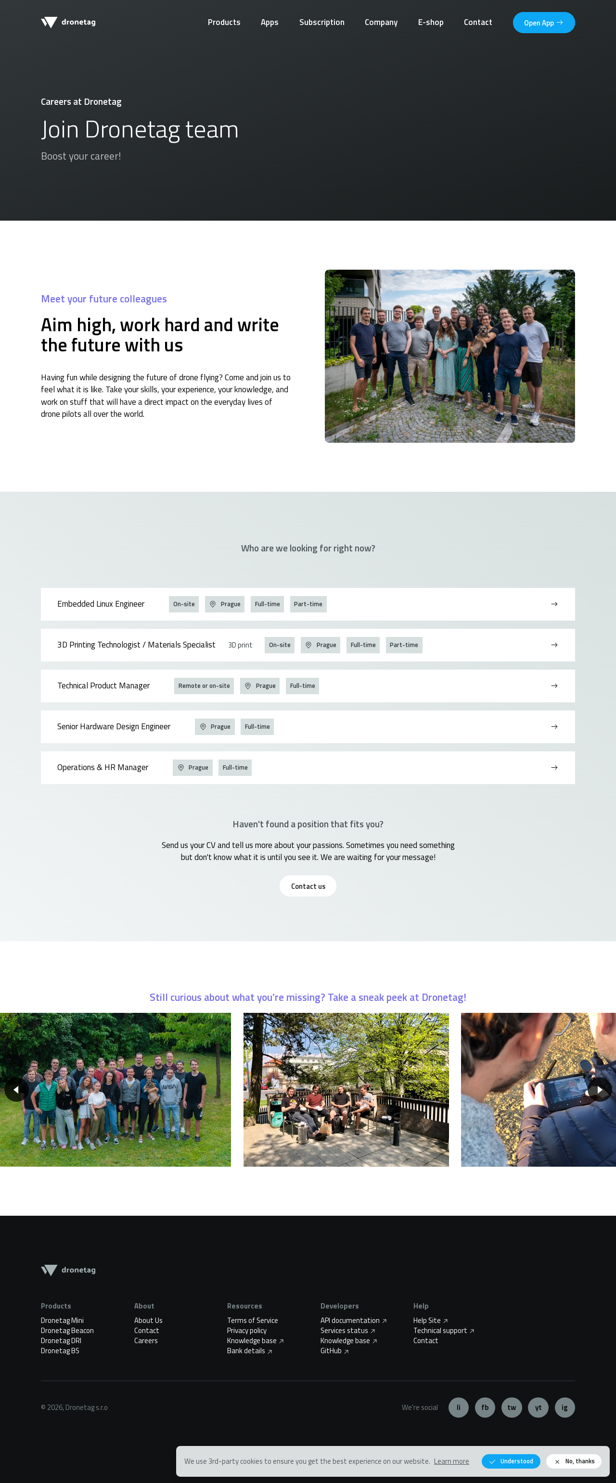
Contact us (308, 886)
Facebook (485, 1407)
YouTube (538, 1407)
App (544, 22)
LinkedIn (459, 1407)
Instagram (565, 1407)
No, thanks (574, 1461)
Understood (510, 1461)
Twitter (511, 1407)
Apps (270, 22)
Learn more (451, 1461)
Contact (478, 22)
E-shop (431, 22)
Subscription (322, 22)
